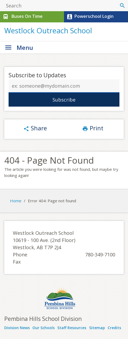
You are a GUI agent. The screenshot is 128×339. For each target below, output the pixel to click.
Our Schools (43, 328)
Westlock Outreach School (48, 30)
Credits (114, 328)
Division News (17, 328)
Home (15, 200)
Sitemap (97, 328)
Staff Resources (71, 328)
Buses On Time (22, 17)
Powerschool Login (90, 17)
